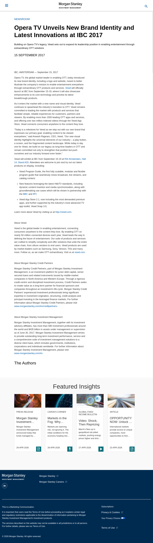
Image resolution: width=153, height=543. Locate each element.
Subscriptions (107, 507)
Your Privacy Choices (113, 518)
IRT (34, 194)
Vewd (68, 88)
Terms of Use (108, 528)
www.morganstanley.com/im (28, 353)
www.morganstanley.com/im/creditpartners (35, 306)
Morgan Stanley (47, 476)
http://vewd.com (63, 212)
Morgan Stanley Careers (51, 482)
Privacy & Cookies (110, 512)
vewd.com (80, 252)
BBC (25, 194)
